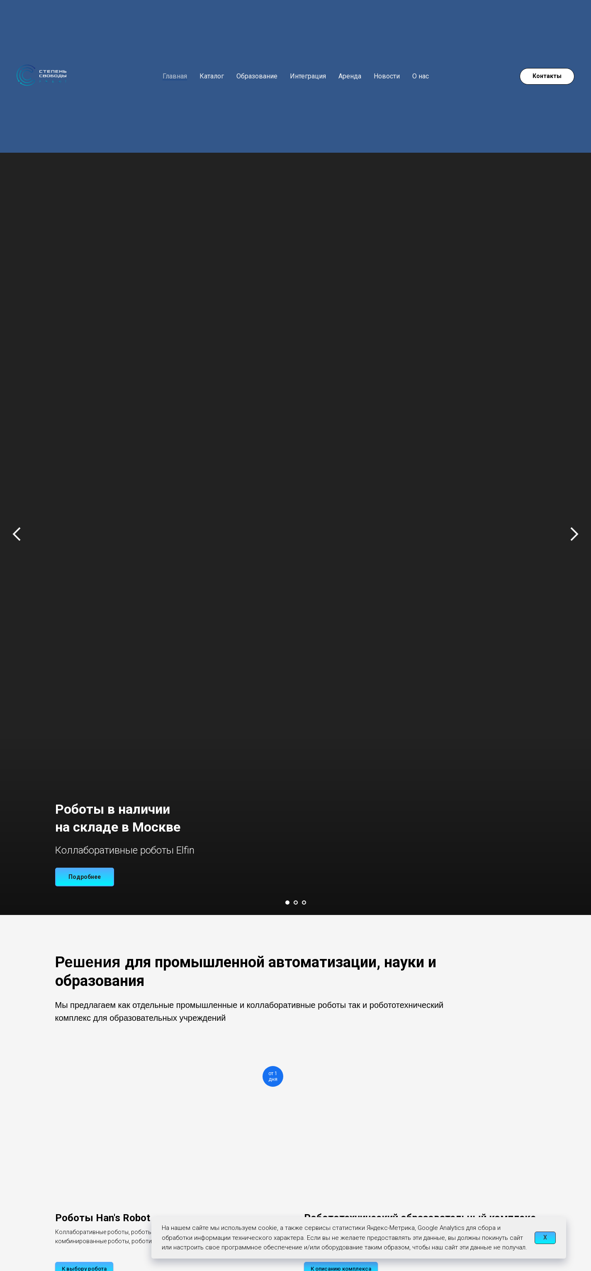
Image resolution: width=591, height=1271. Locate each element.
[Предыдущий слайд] (16, 517)
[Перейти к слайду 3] (304, 902)
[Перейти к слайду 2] (296, 902)
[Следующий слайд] (574, 517)
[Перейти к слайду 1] (287, 902)
